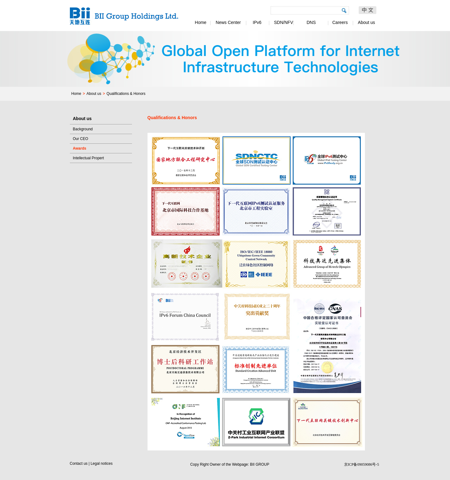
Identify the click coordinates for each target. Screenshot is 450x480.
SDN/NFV (283, 22)
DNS (311, 22)
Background (83, 129)
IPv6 (255, 22)
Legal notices (102, 463)
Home (200, 22)
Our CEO (80, 139)
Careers (339, 22)
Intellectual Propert (88, 158)
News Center (228, 22)
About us (366, 22)
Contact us (79, 463)
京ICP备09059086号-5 (361, 464)
